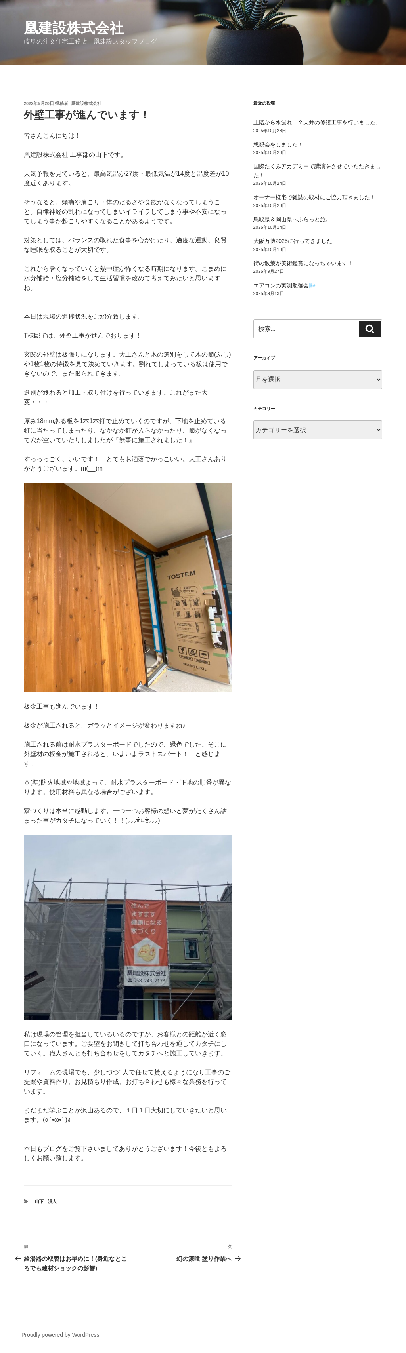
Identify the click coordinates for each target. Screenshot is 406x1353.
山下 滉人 (46, 1201)
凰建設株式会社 (74, 28)
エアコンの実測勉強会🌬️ (284, 285)
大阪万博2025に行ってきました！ (295, 241)
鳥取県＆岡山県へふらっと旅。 (292, 219)
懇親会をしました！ (278, 144)
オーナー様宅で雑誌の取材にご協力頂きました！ (314, 197)
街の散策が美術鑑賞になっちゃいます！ (303, 263)
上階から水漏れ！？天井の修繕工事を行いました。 (317, 122)
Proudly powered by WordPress (60, 1335)
